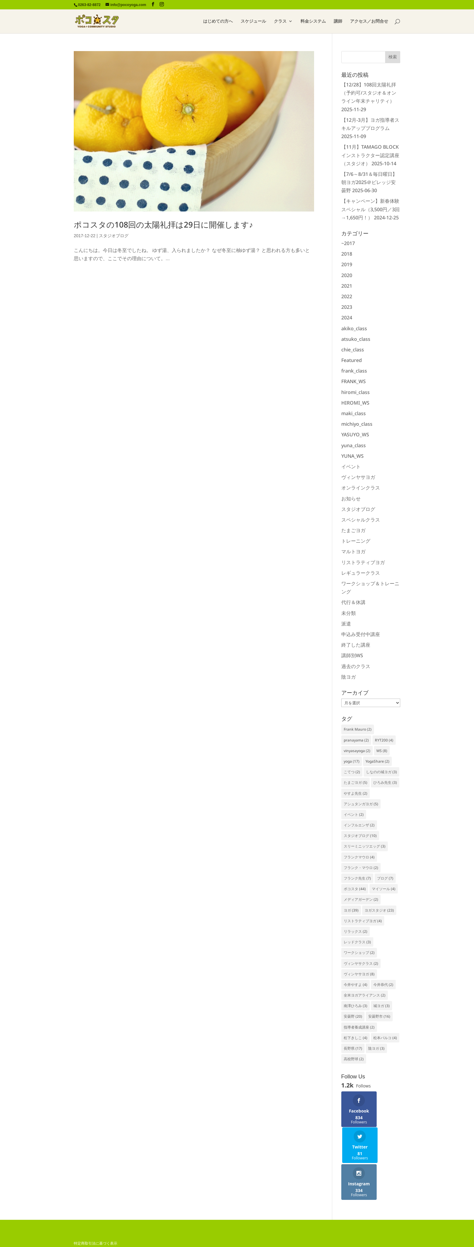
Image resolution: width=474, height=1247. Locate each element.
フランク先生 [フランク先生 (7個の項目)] (357, 878)
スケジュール (253, 21)
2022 (346, 296)
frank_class (354, 370)
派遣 (346, 623)
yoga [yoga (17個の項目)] (351, 761)
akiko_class (354, 328)
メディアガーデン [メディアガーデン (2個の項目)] (361, 899)
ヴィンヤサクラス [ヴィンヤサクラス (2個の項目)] (361, 963)
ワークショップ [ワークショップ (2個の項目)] (359, 952)
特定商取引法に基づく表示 (95, 1207)
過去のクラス (355, 666)
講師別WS (352, 655)
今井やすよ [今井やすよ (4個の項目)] (355, 984)
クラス (280, 21)
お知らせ (351, 498)
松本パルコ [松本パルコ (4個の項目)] (385, 1037)
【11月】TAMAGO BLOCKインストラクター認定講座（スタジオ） (370, 155)
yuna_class (353, 445)
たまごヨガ (353, 530)
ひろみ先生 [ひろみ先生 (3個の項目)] (385, 782)
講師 (338, 21)
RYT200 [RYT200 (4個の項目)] (384, 740)
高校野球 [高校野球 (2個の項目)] (354, 1058)
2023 (346, 307)
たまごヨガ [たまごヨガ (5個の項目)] (355, 782)
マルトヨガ (353, 551)
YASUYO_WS (355, 434)
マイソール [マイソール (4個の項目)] (383, 888)
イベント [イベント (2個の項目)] (354, 814)
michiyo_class (356, 424)
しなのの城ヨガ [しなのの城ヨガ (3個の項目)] (381, 771)
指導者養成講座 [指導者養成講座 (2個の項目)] (359, 1027)
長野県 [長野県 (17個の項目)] (353, 1048)
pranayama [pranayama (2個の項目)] (356, 740)
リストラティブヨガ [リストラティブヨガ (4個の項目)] (363, 920)
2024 (346, 317)
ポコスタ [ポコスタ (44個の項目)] (355, 888)
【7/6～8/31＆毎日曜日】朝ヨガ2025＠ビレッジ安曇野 (369, 182)
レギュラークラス (360, 573)
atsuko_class (355, 339)
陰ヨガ (348, 677)
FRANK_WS (353, 381)
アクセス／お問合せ (369, 21)
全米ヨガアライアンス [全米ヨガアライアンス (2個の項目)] (364, 995)
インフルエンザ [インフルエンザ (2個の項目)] (359, 825)
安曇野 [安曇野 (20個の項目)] (353, 1016)
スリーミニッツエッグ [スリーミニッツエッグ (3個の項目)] (364, 846)
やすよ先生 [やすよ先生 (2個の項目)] (355, 793)
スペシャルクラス (360, 519)
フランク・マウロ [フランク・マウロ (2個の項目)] (361, 867)
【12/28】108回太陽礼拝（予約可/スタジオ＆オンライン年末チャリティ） (368, 92)
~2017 (348, 243)
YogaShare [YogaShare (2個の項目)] (377, 761)
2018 (346, 253)
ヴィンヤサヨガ (358, 477)
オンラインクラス (360, 487)
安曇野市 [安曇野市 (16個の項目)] (379, 1016)
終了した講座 (355, 644)
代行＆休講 (353, 602)
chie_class (352, 349)
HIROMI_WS (355, 402)
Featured (351, 360)
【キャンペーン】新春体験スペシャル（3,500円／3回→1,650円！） (370, 209)
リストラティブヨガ (363, 562)
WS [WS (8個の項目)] (381, 750)
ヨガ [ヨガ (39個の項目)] (351, 910)
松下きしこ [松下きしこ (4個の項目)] (355, 1037)
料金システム (313, 21)
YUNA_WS (352, 456)
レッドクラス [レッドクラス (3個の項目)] (357, 942)
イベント (351, 466)
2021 (346, 286)
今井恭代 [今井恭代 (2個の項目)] (383, 984)
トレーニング (355, 541)
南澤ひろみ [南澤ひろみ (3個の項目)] (355, 1005)
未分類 (348, 613)
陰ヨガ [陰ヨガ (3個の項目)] (376, 1048)
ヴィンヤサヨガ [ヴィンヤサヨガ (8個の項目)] (359, 974)
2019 (346, 264)
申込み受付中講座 (360, 634)
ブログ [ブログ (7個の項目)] (385, 878)
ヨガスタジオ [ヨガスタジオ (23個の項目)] (379, 910)
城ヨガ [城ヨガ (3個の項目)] (381, 1005)
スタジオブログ (113, 235)
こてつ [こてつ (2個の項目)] (352, 771)
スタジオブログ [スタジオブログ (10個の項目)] (360, 835)
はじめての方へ (218, 21)
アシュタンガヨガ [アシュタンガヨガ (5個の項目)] (361, 803)
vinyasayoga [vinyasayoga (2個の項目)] (357, 750)
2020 (346, 275)
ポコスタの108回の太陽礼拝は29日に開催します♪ (163, 224)
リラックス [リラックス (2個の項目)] (355, 931)
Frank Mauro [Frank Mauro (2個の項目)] (358, 729)
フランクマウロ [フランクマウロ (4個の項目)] (359, 857)
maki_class (353, 413)
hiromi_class (355, 392)
